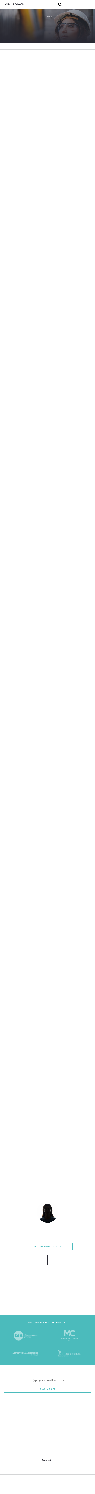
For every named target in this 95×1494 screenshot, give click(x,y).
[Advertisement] (47, 1290)
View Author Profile (47, 1246)
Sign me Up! (47, 1389)
